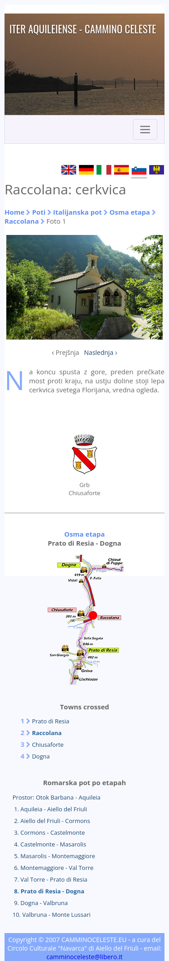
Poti (39, 211)
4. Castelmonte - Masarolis (49, 844)
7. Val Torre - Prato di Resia (50, 879)
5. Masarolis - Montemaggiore (54, 856)
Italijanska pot (77, 211)
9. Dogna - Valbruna (40, 903)
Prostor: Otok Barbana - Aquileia (56, 797)
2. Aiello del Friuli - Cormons (51, 821)
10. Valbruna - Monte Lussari (52, 914)
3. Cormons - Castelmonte (49, 832)
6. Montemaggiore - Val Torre (53, 868)
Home (14, 211)
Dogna (41, 756)
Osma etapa (130, 211)
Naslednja (99, 352)
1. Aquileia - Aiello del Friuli (50, 809)
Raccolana (22, 220)
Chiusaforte (48, 744)
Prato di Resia (50, 721)
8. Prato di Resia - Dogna (48, 891)
